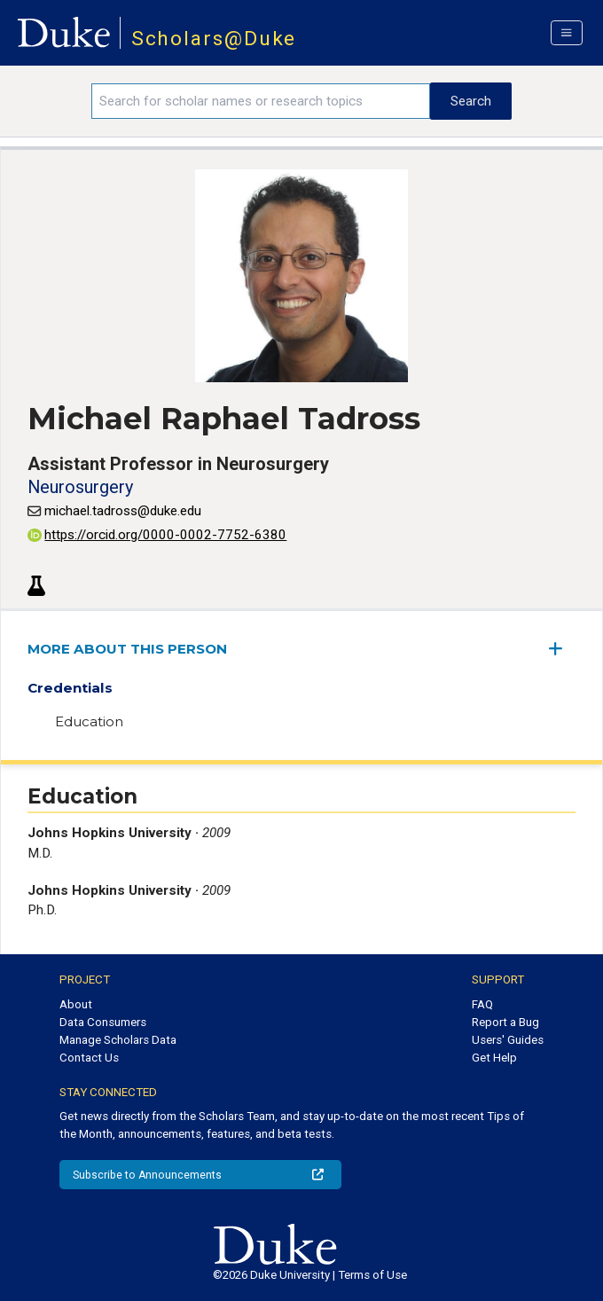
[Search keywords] (261, 101)
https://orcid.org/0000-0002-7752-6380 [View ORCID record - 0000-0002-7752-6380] (156, 535)
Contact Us (89, 1057)
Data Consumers (102, 1022)
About (75, 1004)
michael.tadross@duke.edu (122, 511)
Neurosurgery (80, 487)
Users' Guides (508, 1039)
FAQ (482, 1004)
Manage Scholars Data (117, 1039)
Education (89, 721)
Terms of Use (372, 1274)
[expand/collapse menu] (562, 648)
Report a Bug (505, 1022)
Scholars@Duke (214, 39)
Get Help (494, 1057)
